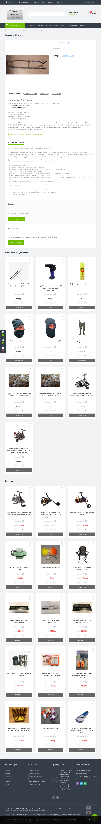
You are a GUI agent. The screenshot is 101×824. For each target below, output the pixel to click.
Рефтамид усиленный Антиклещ (82, 284)
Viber (77, 783)
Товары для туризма (35, 776)
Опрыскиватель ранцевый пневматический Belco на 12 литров (82, 675)
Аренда (32, 30)
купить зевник (37, 134)
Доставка (8, 770)
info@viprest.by (81, 774)
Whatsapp (85, 783)
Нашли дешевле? (68, 56)
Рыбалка (40, 25)
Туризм (63, 25)
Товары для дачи (34, 784)
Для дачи (83, 25)
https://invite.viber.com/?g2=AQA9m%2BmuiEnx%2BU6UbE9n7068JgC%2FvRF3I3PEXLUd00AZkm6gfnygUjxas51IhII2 (57, 797)
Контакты (50, 2)
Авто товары (73, 25)
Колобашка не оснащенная (50, 567)
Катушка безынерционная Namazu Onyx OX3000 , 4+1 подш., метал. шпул (82, 396)
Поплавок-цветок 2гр (50, 728)
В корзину (19, 308)
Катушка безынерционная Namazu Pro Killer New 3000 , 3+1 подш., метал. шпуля (19, 451)
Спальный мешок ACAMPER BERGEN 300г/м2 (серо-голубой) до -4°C (82, 730)
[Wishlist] (87, 43)
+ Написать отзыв (16, 219)
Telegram (81, 783)
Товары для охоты (34, 773)
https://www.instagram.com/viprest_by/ (53, 797)
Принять (91, 820)
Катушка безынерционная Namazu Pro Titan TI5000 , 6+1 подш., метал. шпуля (50, 515)
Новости (59, 2)
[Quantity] (19, 302)
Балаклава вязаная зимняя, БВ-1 (50, 341)
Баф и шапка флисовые (18, 341)
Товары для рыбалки (35, 770)
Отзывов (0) (44, 94)
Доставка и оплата (39, 2)
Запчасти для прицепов (36, 782)
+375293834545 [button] (83, 770)
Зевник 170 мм (15, 134)
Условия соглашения (12, 779)
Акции (7, 784)
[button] (3, 349)
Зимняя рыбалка (52, 25)
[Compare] (93, 43)
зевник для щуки (26, 134)
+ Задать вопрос (16, 243)
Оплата (7, 773)
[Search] (63, 14)
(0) (68, 43)
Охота (32, 25)
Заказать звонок (72, 14)
